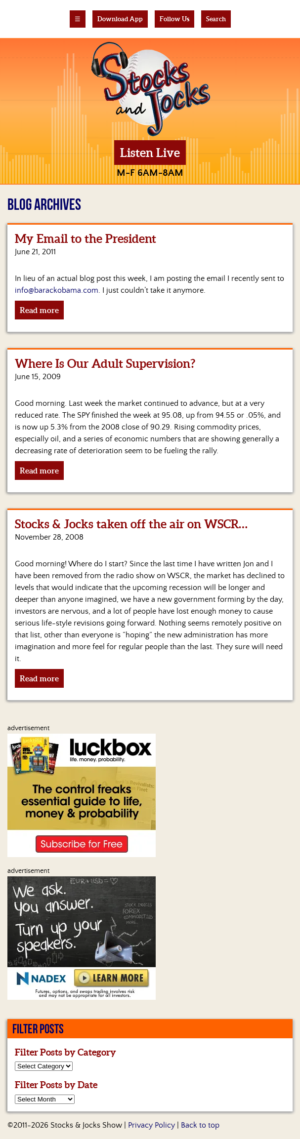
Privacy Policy (151, 1125)
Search (216, 19)
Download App (120, 19)
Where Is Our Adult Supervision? (105, 363)
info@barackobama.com (56, 290)
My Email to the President (85, 238)
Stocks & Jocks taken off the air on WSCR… (131, 524)
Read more (39, 310)
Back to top (200, 1125)
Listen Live (150, 152)
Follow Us (174, 19)
